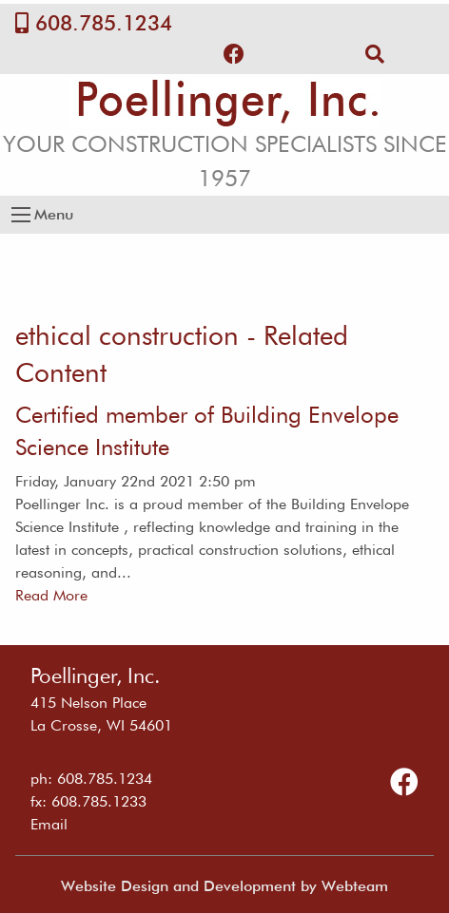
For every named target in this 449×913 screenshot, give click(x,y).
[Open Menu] (20, 214)
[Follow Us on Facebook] (234, 54)
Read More (51, 595)
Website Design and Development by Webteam (224, 886)
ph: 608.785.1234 (91, 779)
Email (49, 824)
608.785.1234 (103, 22)
